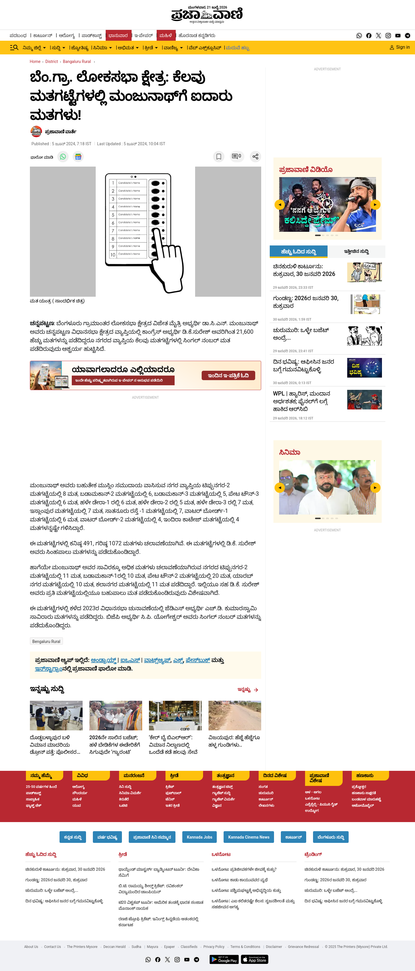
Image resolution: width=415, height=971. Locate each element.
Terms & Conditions (245, 947)
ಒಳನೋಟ (221, 854)
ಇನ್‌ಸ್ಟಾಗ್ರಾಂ (48, 668)
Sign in (400, 47)
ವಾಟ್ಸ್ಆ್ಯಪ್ (157, 660)
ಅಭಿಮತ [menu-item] (126, 47)
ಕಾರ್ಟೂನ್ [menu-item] (42, 35)
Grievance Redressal (303, 947)
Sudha (136, 947)
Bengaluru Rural (46, 641)
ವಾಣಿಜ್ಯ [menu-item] (171, 47)
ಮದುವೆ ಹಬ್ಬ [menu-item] (237, 47)
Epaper (169, 947)
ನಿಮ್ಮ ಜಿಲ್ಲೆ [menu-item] (32, 47)
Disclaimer (274, 947)
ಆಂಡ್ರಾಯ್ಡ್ (104, 660)
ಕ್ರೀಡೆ (122, 854)
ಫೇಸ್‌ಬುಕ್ (198, 660)
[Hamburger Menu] (14, 47)
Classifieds (189, 947)
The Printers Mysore (82, 947)
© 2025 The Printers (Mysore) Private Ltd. (356, 947)
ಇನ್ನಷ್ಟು (248, 689)
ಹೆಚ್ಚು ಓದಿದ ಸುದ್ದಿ (40, 854)
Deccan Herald (114, 947)
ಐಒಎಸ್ (130, 660)
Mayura (152, 947)
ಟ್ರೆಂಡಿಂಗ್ (313, 854)
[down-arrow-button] (44, 48)
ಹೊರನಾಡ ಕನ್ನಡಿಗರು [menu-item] (197, 35)
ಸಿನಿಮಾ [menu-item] (100, 47)
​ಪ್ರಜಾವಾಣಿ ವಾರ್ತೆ (61, 131)
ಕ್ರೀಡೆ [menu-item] (149, 47)
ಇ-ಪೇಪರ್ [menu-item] (143, 35)
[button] (73, 837)
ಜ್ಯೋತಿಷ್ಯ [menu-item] (80, 47)
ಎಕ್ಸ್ (178, 660)
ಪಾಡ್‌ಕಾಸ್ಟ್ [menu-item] (92, 35)
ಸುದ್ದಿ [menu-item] (56, 47)
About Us (31, 947)
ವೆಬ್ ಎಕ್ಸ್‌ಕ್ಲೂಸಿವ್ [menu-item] (205, 47)
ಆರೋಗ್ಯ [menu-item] (67, 35)
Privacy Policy (213, 947)
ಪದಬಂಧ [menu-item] (18, 35)
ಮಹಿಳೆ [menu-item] (166, 35)
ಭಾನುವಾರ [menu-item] (118, 35)
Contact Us (52, 947)
